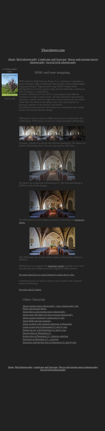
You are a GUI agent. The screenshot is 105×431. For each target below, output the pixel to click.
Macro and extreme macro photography (78, 367)
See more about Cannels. (30, 289)
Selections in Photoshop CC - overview (41, 339)
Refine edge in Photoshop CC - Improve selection (45, 336)
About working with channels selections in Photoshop (47, 324)
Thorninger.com (53, 50)
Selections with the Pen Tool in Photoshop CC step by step (49, 342)
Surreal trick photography (61, 62)
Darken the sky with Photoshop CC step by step (44, 330)
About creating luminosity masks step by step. (44, 318)
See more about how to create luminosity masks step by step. (47, 274)
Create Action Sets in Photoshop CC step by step (45, 327)
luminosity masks (56, 266)
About (11, 59)
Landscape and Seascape (52, 59)
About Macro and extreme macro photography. (44, 311)
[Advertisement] (21, 23)
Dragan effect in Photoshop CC (37, 333)
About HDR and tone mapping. (37, 321)
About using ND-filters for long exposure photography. (48, 314)
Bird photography (26, 59)
